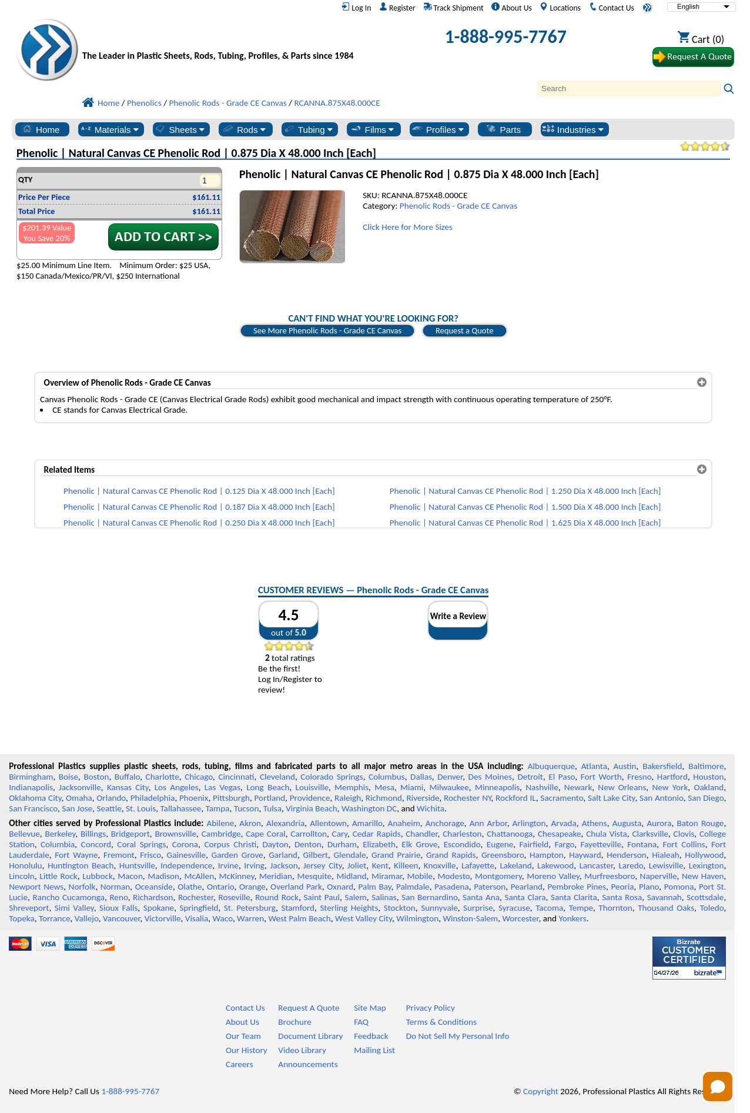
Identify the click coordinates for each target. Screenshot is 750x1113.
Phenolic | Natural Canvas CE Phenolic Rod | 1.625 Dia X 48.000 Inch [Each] (525, 522)
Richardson (153, 897)
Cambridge (221, 833)
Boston (96, 776)
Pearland (527, 886)
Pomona (679, 886)
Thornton (615, 908)
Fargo (564, 844)
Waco (223, 918)
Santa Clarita (574, 897)
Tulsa (272, 808)
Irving (254, 865)
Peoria (622, 886)
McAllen (199, 876)
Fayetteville (600, 844)
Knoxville (440, 865)
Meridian (275, 876)
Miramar (386, 876)
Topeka (22, 918)
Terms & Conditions (441, 1022)
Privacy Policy (430, 1007)
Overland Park (296, 886)
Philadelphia (152, 798)
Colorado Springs (331, 776)
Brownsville (175, 833)
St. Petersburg (250, 908)
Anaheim (404, 823)
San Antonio (661, 798)
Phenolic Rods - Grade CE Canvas (458, 205)
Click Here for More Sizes (408, 227)
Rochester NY (467, 798)
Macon (130, 876)
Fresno (639, 776)
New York (670, 787)
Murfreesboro (609, 876)
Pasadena (451, 886)
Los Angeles (177, 787)
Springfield (198, 908)
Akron (250, 823)
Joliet (356, 865)
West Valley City (363, 918)
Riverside (422, 798)
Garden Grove (237, 855)
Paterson (489, 886)
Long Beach (267, 787)
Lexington (706, 865)
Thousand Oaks (666, 908)
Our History (246, 1050)
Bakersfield (662, 766)
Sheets (179, 129)
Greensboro (502, 855)
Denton (308, 844)
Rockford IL (515, 798)
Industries (573, 129)
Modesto (454, 876)
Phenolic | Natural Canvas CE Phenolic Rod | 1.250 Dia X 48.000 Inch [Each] (525, 491)
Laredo (630, 865)
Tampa (218, 808)
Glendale (350, 855)
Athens (594, 823)
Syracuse (514, 908)
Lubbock (97, 876)
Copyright (540, 1091)
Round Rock (277, 897)
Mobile (420, 876)
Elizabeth (379, 844)
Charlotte (162, 776)
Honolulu (25, 865)
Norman (115, 886)
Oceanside (154, 886)
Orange (252, 886)
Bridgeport (130, 833)
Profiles (437, 129)
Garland (283, 855)
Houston (708, 776)
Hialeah (665, 855)
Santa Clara (525, 897)
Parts (503, 129)
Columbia (58, 844)
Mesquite (314, 876)
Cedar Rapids (377, 833)
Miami (411, 787)
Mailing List (374, 1050)
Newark (578, 787)
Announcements (307, 1064)
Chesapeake (559, 833)
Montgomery (498, 876)
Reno (118, 897)
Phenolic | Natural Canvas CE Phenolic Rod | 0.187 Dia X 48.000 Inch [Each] (199, 507)
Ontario (221, 886)
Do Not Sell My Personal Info (458, 1036)
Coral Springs (141, 844)
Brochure (294, 1022)
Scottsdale (705, 897)
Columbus (387, 776)
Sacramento (561, 798)
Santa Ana (481, 897)
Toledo (712, 908)
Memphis (351, 787)
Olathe (190, 886)
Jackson (283, 865)
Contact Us (611, 7)
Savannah (664, 897)
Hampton (547, 855)
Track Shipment (454, 7)
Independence (186, 865)
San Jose (77, 808)
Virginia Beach (311, 808)
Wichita (430, 808)
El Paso (561, 776)
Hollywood (704, 855)
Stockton (400, 908)
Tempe (581, 908)
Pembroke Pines (576, 886)
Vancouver (121, 918)
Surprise (478, 908)
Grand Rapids (451, 855)
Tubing (308, 129)
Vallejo (87, 918)
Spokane (158, 908)
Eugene (500, 844)
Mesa (384, 787)
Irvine (228, 865)
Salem (355, 897)
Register (397, 7)
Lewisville (666, 865)
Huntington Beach (81, 865)
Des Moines (490, 776)
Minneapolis (497, 787)
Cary (340, 833)
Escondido (462, 844)
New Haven (703, 876)
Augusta (627, 823)
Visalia (197, 918)
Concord (96, 844)
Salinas (383, 897)
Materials (109, 129)
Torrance (55, 918)
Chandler (421, 833)
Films (372, 129)
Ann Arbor (488, 823)
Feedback (371, 1036)
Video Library (302, 1050)
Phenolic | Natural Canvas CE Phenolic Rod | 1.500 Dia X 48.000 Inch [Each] (525, 507)
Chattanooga (510, 833)
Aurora (659, 823)
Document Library (310, 1036)
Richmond (384, 798)
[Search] (629, 88)
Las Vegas (222, 787)
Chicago (199, 776)
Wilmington (417, 918)
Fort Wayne (76, 855)
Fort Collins (684, 844)
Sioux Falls (118, 908)
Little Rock (58, 876)
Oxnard (340, 886)
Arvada (563, 823)
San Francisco (33, 808)
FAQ (361, 1022)
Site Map (370, 1007)
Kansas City (128, 787)
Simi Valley (74, 908)
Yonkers (572, 918)
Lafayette (477, 865)
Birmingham (31, 776)
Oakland (709, 787)
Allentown (328, 823)
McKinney (237, 876)
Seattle (108, 808)
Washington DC (369, 808)
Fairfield (534, 844)
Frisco (150, 855)
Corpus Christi (230, 844)
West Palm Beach (300, 918)
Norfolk (82, 886)
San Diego (706, 798)
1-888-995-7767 (506, 36)
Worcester (520, 918)
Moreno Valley (553, 876)
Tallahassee (180, 808)
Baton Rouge (700, 823)
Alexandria (285, 823)
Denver (450, 776)
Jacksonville (80, 787)
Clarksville (650, 833)
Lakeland (515, 865)
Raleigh (347, 798)
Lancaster (596, 865)
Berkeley (60, 833)
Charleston (462, 833)
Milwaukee (448, 787)
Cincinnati (236, 776)
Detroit (530, 776)
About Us (511, 7)
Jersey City (322, 865)
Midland (351, 876)
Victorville (163, 918)
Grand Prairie (395, 855)
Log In (356, 7)
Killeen (406, 865)
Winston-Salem (470, 918)
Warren (250, 918)
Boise (68, 776)
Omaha (79, 798)
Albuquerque (551, 766)
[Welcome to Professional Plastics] (220, 39)
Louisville (312, 787)
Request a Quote (465, 330)
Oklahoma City (35, 798)
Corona (185, 844)
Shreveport (29, 908)
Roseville (234, 897)
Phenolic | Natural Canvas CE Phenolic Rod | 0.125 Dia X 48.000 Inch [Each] (199, 491)
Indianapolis (31, 787)
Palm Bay (375, 886)
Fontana (642, 844)
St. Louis (141, 808)
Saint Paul (321, 897)
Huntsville (137, 865)
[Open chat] (717, 1086)
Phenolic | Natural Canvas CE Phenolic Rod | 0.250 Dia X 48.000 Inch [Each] (199, 522)
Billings (93, 833)
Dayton (275, 844)
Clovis (684, 833)
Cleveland (277, 776)
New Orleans (622, 787)
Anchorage (445, 823)
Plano (649, 886)
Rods (244, 129)
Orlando (111, 798)
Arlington (529, 823)
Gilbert (315, 855)
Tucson (246, 808)
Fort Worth (601, 776)
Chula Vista (606, 833)
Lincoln (22, 876)
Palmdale (413, 886)
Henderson (627, 855)
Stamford (297, 908)
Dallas (421, 776)
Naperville (658, 876)
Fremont (119, 855)
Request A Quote (308, 1007)
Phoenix (193, 798)
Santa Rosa (622, 897)
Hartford (672, 776)
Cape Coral (266, 833)
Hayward (585, 855)
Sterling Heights (349, 908)
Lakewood (555, 865)
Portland (270, 798)
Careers (239, 1064)
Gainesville (186, 855)
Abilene (221, 823)
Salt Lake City (611, 798)
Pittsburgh (231, 798)
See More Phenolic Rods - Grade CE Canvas (327, 330)
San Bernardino (429, 897)
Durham (342, 844)
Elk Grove (419, 844)
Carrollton (308, 833)
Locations (560, 7)
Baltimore (706, 766)
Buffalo (127, 776)
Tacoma (549, 908)
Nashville (541, 787)
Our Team (243, 1036)
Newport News (36, 886)
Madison (163, 876)
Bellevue (24, 833)
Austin (625, 766)
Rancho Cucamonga (68, 897)
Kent (380, 865)
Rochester (195, 897)
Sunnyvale (439, 908)
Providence (310, 798)
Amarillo (367, 823)
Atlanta (594, 766)
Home (40, 129)
